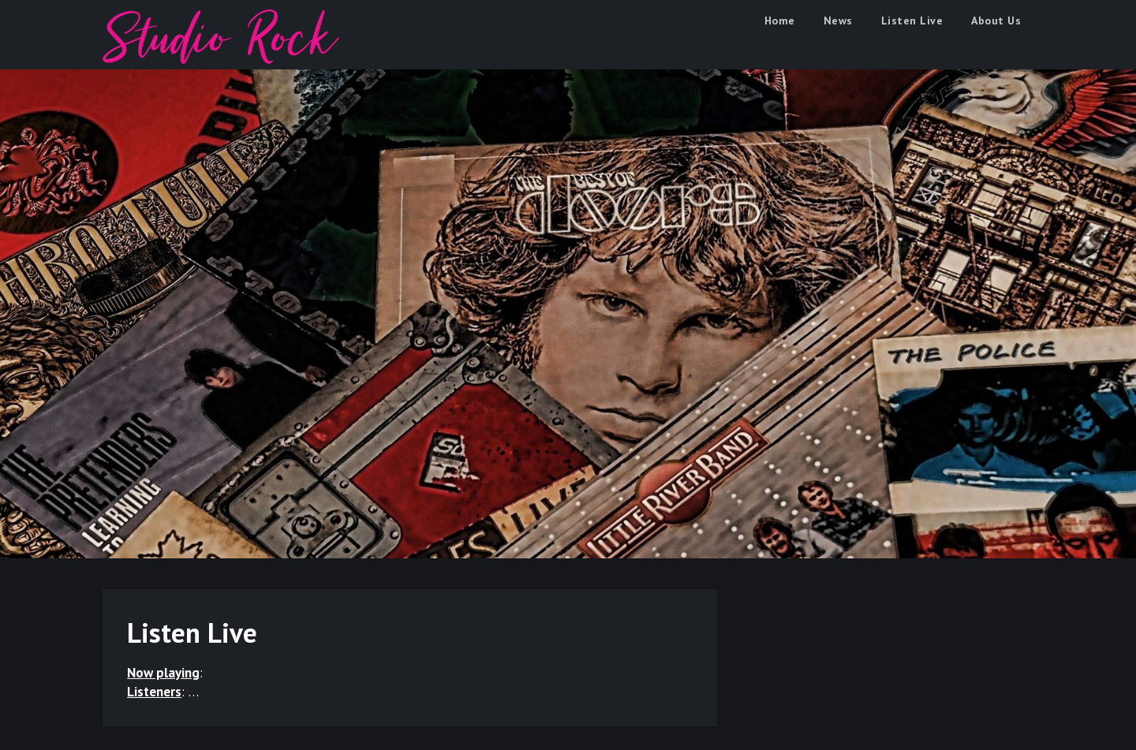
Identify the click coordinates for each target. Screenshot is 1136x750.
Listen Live (912, 20)
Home (779, 20)
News (838, 20)
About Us (996, 20)
